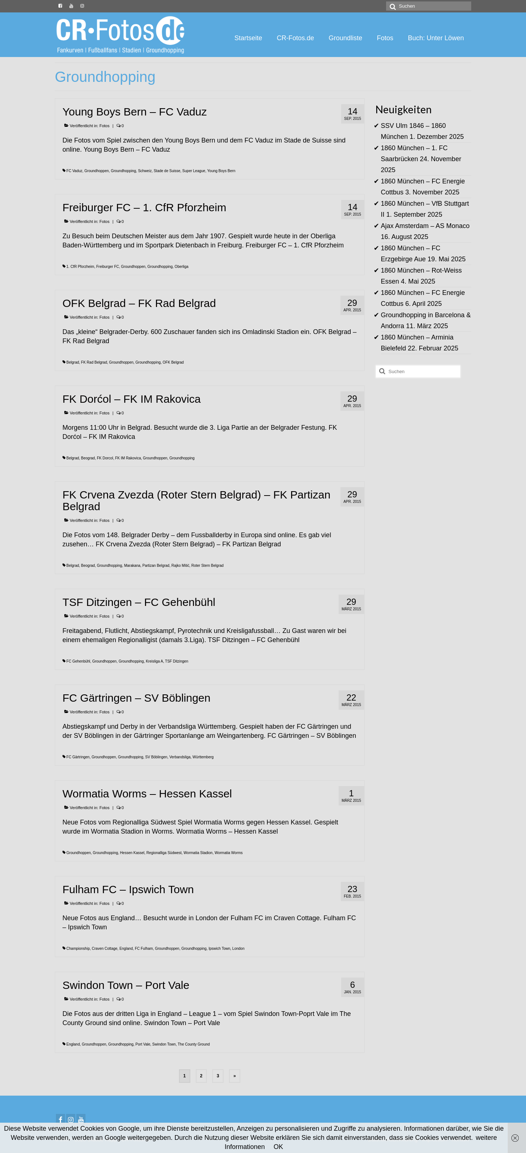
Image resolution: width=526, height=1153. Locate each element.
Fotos (104, 126)
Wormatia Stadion (198, 853)
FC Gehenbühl (78, 661)
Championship (78, 949)
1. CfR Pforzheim (80, 267)
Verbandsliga (180, 757)
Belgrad (72, 362)
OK (278, 1146)
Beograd (88, 458)
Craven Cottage (104, 949)
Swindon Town (164, 1044)
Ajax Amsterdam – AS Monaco (425, 226)
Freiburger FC (107, 267)
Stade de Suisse (167, 171)
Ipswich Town (219, 949)
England (126, 949)
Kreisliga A (154, 661)
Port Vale (143, 1044)
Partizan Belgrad (155, 566)
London (238, 949)
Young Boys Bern (221, 171)
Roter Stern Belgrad (207, 566)
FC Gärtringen (77, 757)
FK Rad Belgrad (94, 362)
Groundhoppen (96, 171)
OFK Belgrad (173, 362)
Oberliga (181, 267)
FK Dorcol (105, 458)
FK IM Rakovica (128, 458)
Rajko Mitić (180, 566)
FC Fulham (144, 949)
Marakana (132, 566)
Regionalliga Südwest (164, 853)
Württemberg (203, 757)
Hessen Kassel (132, 853)
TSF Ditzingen (176, 661)
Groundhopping (123, 171)
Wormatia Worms (228, 853)
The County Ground (194, 1044)
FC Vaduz (74, 171)
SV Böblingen (156, 757)
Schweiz (145, 171)
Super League (193, 171)
